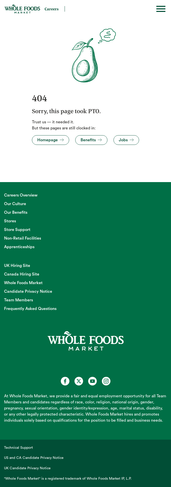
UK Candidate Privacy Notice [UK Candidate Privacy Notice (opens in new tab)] (27, 468)
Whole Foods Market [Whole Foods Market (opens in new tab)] (23, 283)
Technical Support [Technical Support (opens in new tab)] (18, 448)
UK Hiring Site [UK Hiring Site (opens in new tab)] (17, 266)
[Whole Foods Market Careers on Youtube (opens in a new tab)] (92, 381)
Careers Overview (20, 195)
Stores (10, 221)
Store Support (17, 230)
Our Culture (15, 204)
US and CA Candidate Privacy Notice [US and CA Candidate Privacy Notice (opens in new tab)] (34, 458)
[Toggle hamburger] (161, 9)
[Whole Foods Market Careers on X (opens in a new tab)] (78, 381)
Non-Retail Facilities (22, 238)
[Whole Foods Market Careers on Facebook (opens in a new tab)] (65, 381)
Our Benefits (15, 212)
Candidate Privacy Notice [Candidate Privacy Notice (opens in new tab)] (28, 291)
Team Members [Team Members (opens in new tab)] (18, 300)
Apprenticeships (19, 247)
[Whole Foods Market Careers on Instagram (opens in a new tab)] (106, 381)
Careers (52, 8)
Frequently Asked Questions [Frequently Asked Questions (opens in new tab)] (30, 309)
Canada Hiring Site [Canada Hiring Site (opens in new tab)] (21, 274)
